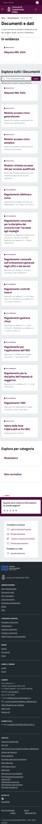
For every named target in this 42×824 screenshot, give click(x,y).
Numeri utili (5, 712)
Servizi (26, 810)
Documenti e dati (7, 592)
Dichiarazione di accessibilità (11, 773)
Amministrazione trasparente (12, 776)
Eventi (3, 671)
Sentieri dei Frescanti (9, 752)
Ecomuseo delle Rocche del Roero (13, 759)
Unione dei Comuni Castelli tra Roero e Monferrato (20, 748)
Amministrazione (13, 18)
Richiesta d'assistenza (9, 787)
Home (3, 18)
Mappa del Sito (30, 813)
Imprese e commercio (9, 633)
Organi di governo (7, 599)
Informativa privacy (8, 766)
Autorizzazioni (6, 625)
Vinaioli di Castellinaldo (9, 741)
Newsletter (5, 801)
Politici (3, 606)
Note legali (5, 770)
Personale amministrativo (10, 603)
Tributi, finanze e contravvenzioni (13, 636)
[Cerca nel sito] (35, 9)
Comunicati (5, 652)
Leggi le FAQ (6, 779)
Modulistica (9, 48)
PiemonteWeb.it (7, 755)
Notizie (3, 648)
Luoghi (3, 668)
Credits (12, 813)
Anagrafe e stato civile (9, 622)
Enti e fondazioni (7, 596)
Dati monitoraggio (8, 810)
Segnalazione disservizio (10, 782)
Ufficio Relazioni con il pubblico (12, 705)
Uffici (3, 610)
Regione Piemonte (8, 3)
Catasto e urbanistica (9, 629)
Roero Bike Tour (7, 763)
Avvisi (3, 655)
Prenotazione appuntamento (12, 784)
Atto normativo (10, 190)
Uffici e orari (5, 708)
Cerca (36, 78)
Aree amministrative (8, 588)
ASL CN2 (4, 745)
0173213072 (13, 691)
